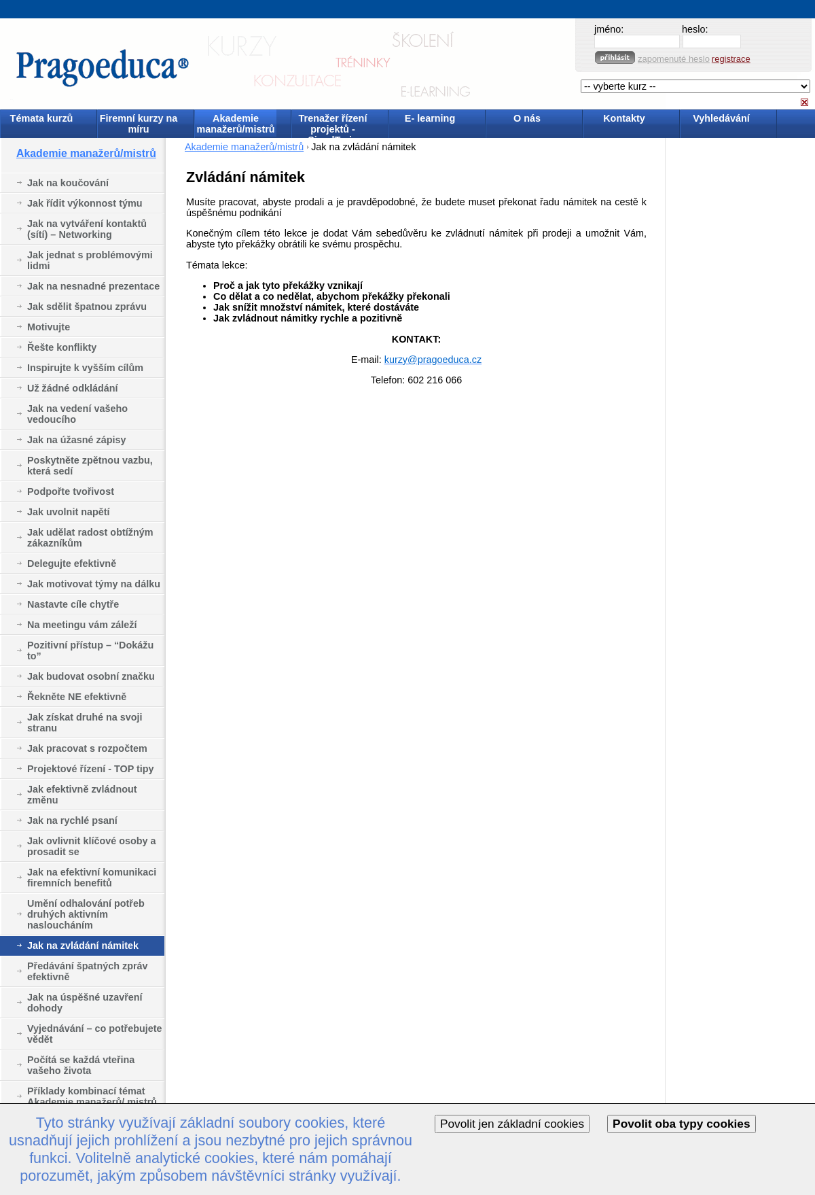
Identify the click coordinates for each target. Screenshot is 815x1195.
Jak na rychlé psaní (72, 820)
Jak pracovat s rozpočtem (87, 748)
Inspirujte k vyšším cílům (85, 367)
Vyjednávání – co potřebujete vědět (94, 1034)
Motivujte (48, 327)
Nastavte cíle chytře (73, 604)
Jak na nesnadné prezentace (93, 286)
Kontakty (624, 118)
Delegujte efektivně (71, 563)
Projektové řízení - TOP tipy (90, 768)
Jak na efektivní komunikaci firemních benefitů (91, 877)
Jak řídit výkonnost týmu (85, 203)
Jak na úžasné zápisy (76, 439)
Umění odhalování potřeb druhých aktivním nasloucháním (86, 914)
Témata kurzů (41, 118)
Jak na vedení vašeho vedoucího (77, 414)
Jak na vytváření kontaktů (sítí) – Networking (87, 229)
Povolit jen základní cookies (512, 1123)
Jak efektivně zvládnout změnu (82, 795)
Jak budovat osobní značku (91, 676)
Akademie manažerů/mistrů (235, 124)
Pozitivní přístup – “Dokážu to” (90, 650)
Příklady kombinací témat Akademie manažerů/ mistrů (92, 1096)
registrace (731, 59)
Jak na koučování (68, 182)
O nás (527, 118)
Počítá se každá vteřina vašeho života (80, 1065)
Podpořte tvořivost (70, 491)
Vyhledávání (721, 118)
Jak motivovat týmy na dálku (93, 583)
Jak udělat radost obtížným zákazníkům (90, 538)
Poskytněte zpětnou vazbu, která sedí (90, 466)
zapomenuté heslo (674, 59)
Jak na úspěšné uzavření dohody (85, 1003)
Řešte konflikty (61, 347)
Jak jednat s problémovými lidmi (90, 260)
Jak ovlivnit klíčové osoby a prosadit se (91, 846)
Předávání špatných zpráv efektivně (87, 971)
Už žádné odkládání (72, 388)
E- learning (430, 118)
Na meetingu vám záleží (82, 624)
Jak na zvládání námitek (83, 945)
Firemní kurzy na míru (138, 124)
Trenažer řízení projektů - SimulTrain (333, 125)
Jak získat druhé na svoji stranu (85, 722)
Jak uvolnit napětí (68, 511)
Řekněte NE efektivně (76, 696)
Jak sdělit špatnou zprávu (87, 306)
